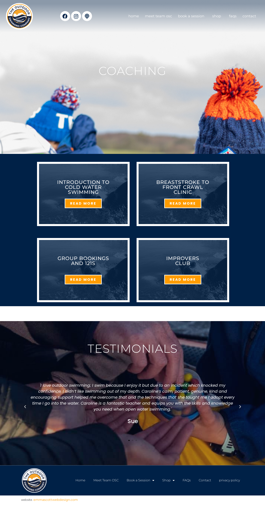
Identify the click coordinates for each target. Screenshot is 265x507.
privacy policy (229, 480)
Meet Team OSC (158, 16)
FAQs (233, 16)
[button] (25, 407)
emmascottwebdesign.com (55, 500)
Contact (249, 16)
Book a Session (192, 16)
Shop (217, 16)
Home (133, 16)
